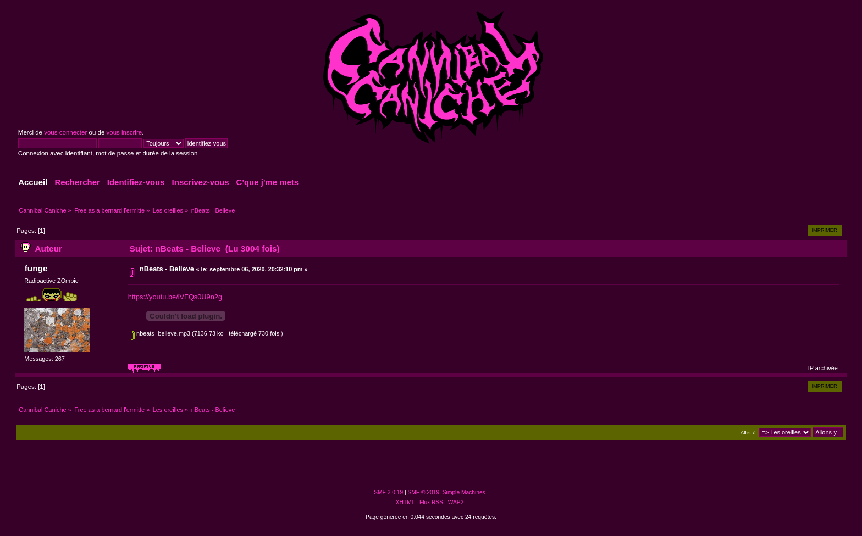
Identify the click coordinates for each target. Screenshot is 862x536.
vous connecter (65, 132)
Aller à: (749, 432)
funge (36, 268)
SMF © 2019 (424, 492)
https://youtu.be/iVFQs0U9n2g (175, 297)
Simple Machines (464, 492)
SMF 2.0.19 (388, 492)
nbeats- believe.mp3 (160, 333)
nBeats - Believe (167, 269)
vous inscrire (124, 132)
